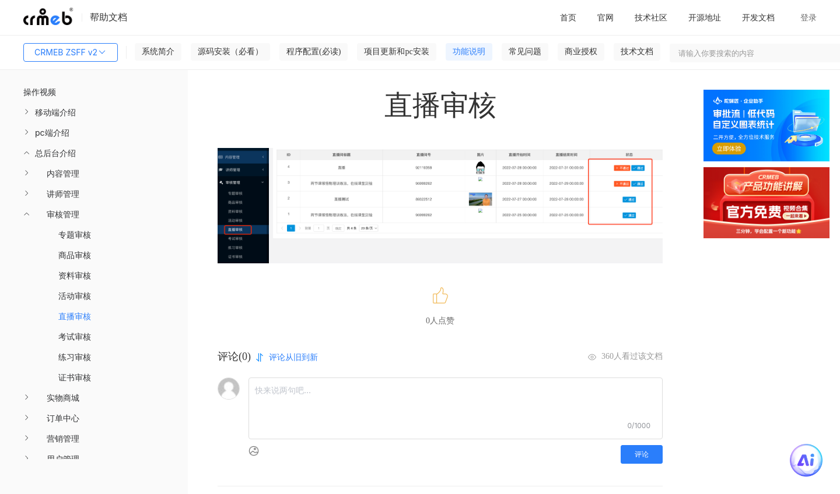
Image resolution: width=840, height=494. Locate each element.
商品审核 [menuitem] (74, 255)
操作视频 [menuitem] (39, 92)
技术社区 (651, 17)
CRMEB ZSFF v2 (70, 52)
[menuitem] (94, 112)
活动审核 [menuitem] (74, 296)
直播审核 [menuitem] (74, 316)
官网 (605, 17)
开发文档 (758, 17)
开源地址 (704, 17)
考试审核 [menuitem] (74, 336)
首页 (568, 17)
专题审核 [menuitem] (74, 234)
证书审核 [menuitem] (74, 377)
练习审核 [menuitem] (74, 357)
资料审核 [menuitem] (74, 275)
